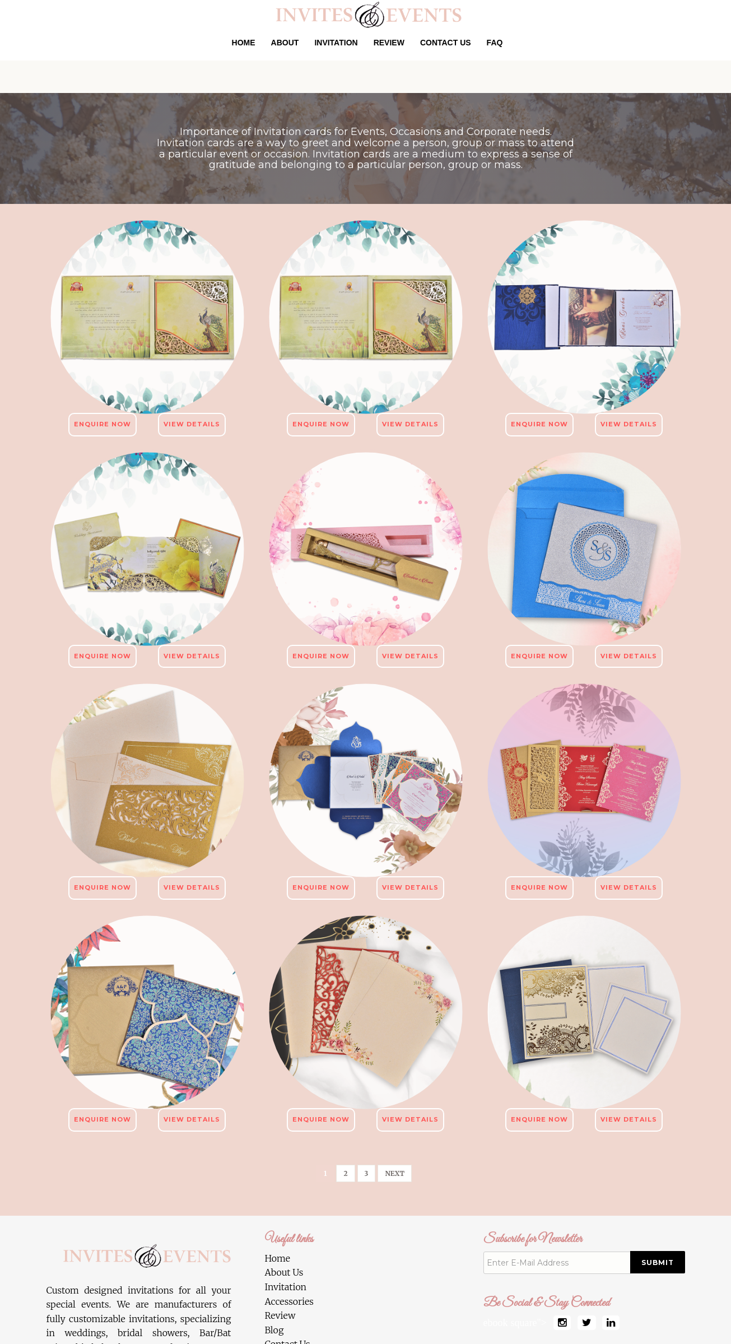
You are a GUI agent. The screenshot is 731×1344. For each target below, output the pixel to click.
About (285, 42)
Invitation (335, 42)
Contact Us (445, 42)
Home (243, 42)
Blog (274, 1330)
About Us (284, 1272)
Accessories (289, 1301)
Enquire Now (102, 424)
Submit (657, 1262)
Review (389, 42)
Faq (495, 42)
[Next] (395, 1173)
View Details (192, 424)
